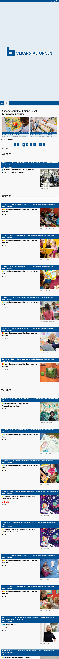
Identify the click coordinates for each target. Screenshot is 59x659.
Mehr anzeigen (8, 139)
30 (40, 145)
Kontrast (54, 1)
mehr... (6, 175)
